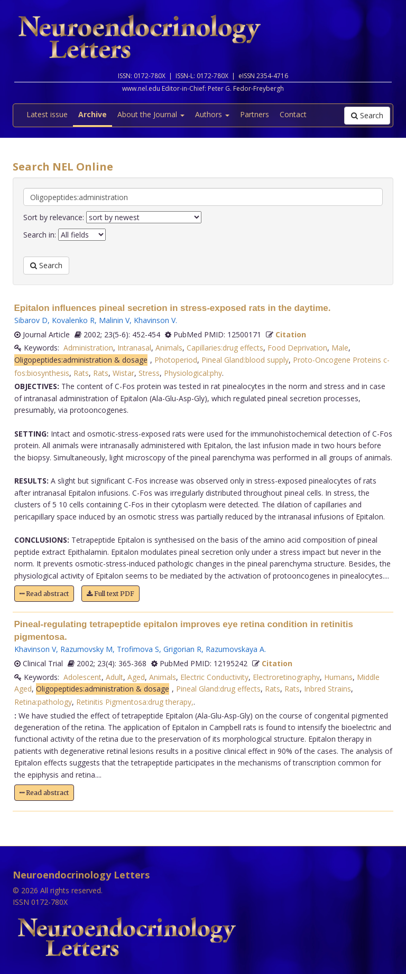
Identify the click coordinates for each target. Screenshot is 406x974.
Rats (81, 373)
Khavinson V (155, 320)
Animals (168, 348)
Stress (149, 373)
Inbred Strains (327, 689)
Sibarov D (31, 320)
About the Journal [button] (150, 114)
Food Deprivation (297, 348)
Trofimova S (138, 649)
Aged (136, 677)
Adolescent (82, 677)
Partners (254, 114)
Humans (338, 677)
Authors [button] (212, 114)
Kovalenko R (73, 320)
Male (339, 348)
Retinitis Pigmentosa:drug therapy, (134, 702)
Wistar (123, 373)
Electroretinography (286, 677)
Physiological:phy (193, 373)
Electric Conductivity (214, 677)
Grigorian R (182, 649)
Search (367, 115)
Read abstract (44, 594)
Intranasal (134, 348)
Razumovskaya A (235, 649)
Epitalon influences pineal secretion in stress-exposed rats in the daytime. (172, 308)
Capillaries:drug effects (225, 348)
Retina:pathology (43, 702)
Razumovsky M (86, 649)
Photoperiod (175, 360)
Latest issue (47, 114)
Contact (293, 114)
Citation (290, 334)
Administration (88, 348)
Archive (92, 114)
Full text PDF (110, 594)
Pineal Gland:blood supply (245, 360)
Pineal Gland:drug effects (218, 689)
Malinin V (114, 320)
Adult (114, 677)
